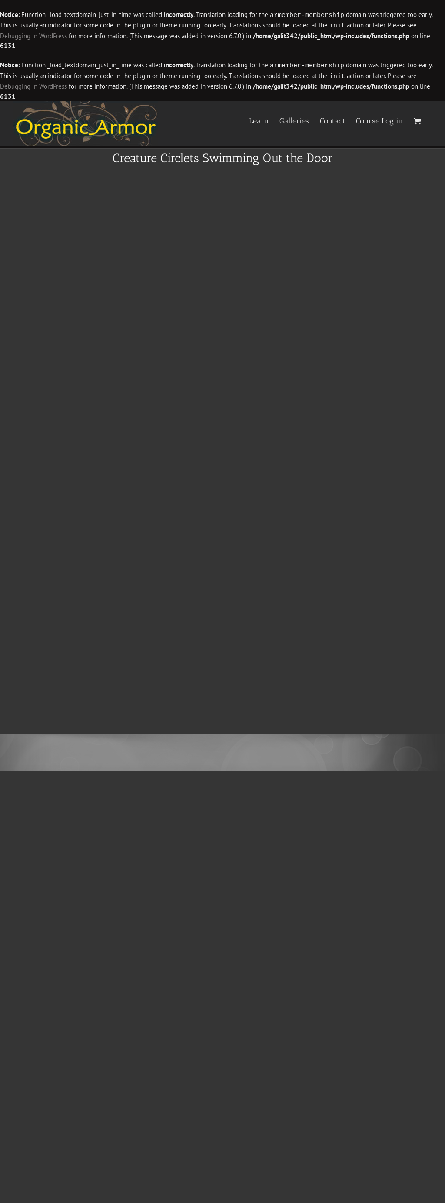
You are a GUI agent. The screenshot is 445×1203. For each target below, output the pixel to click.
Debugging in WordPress (33, 35)
